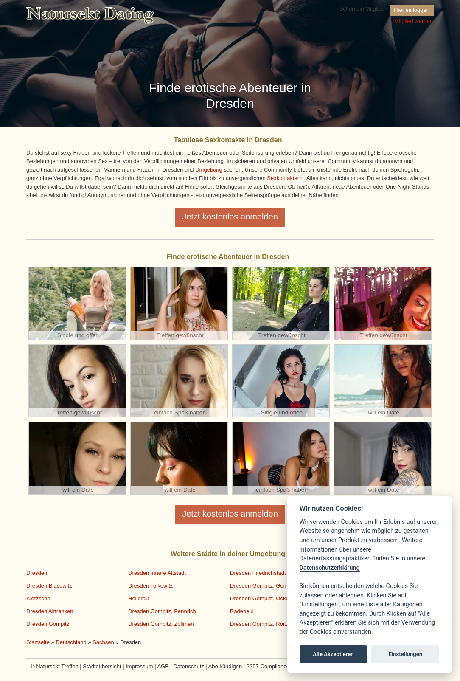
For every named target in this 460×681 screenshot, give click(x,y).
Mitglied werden (413, 21)
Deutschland (71, 642)
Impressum (139, 666)
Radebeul (242, 611)
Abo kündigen (225, 666)
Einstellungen (405, 654)
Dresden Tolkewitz (150, 586)
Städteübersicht (102, 666)
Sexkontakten (283, 178)
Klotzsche (38, 598)
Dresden (36, 573)
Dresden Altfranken (49, 611)
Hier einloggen (411, 10)
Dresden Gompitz (47, 624)
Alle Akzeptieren (333, 654)
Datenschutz (188, 666)
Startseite (38, 642)
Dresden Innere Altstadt (157, 573)
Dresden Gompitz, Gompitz (263, 586)
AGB (162, 666)
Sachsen (103, 642)
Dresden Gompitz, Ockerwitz (265, 598)
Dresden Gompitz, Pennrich (162, 611)
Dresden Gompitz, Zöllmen (161, 624)
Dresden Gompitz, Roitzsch (263, 624)
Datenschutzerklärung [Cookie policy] (330, 567)
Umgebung (208, 169)
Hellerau (138, 598)
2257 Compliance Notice (277, 666)
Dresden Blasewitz (49, 586)
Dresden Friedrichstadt (258, 573)
